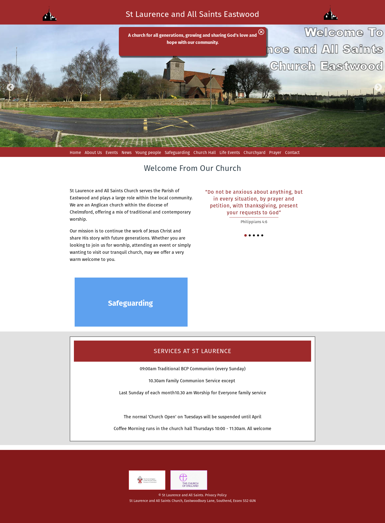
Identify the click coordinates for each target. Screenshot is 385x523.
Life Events (230, 152)
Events (112, 152)
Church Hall (204, 152)
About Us (93, 152)
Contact (292, 152)
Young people (148, 152)
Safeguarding (177, 152)
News (127, 152)
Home (75, 152)
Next (376, 85)
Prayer (275, 152)
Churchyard (254, 152)
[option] (192, 86)
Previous (8, 85)
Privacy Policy (216, 495)
